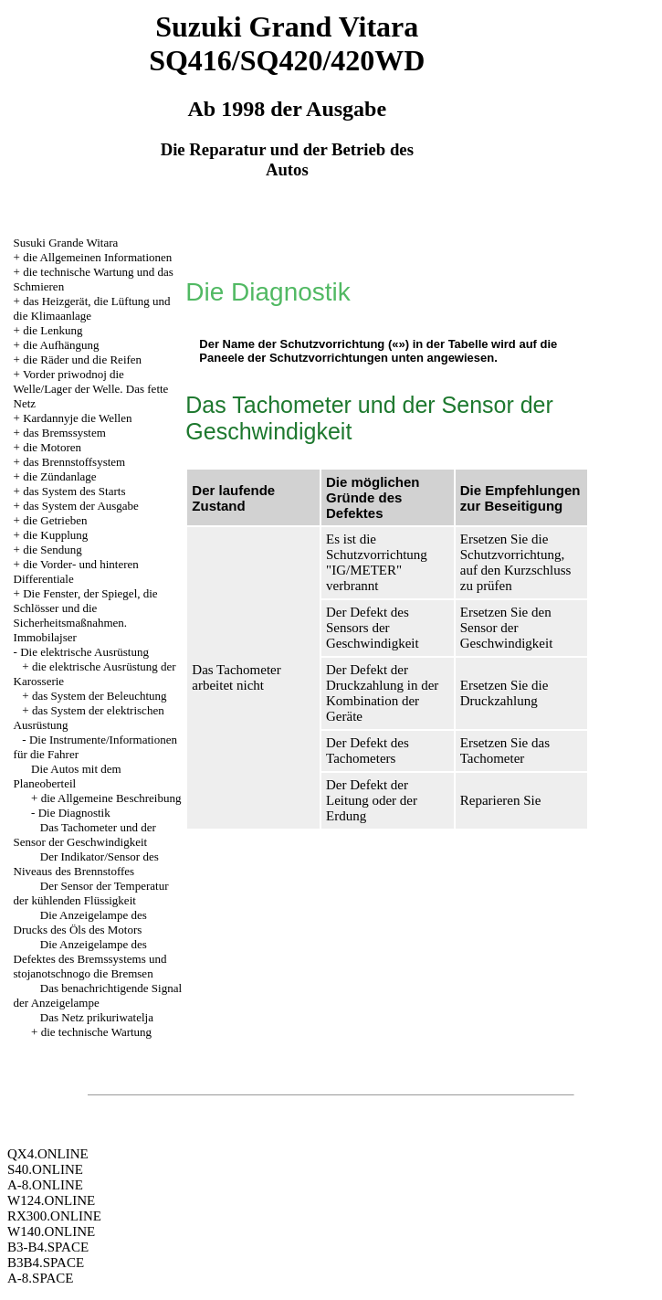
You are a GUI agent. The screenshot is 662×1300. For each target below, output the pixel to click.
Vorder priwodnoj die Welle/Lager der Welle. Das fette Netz (91, 388)
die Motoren (52, 447)
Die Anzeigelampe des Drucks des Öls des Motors (80, 922)
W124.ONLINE (51, 1200)
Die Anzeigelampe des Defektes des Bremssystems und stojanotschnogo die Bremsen (90, 958)
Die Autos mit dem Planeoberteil (67, 776)
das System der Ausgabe (81, 506)
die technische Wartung (96, 1032)
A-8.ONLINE (45, 1185)
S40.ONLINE (45, 1169)
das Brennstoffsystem (74, 462)
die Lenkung (52, 330)
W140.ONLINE (51, 1231)
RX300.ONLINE (54, 1216)
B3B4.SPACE (45, 1262)
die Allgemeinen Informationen (97, 257)
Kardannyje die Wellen (77, 418)
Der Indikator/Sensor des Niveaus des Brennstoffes (86, 864)
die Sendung (52, 549)
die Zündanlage (60, 476)
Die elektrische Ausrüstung (84, 652)
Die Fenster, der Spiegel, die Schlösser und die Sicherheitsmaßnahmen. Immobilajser (86, 615)
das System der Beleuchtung (99, 696)
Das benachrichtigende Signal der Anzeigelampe (98, 995)
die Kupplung (55, 535)
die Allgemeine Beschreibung (111, 798)
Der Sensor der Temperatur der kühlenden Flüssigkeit (91, 893)
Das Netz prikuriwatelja (96, 1017)
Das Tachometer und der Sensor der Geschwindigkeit (85, 834)
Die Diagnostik (74, 812)
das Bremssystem (64, 432)
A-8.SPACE (40, 1278)
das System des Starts (74, 491)
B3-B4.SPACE (48, 1247)
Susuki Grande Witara (66, 242)
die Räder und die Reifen (82, 359)
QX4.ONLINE (48, 1154)
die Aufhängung (61, 345)
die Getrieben (55, 520)
